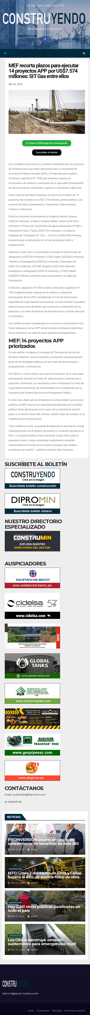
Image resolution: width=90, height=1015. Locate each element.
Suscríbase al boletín (74, 1010)
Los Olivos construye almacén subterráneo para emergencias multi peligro (42, 944)
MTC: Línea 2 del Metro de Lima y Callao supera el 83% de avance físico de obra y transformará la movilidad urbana (44, 877)
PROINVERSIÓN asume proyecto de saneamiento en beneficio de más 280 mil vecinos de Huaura (43, 843)
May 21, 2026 (18, 849)
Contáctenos (42, 1010)
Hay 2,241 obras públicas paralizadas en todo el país (44, 908)
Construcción (15, 835)
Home (31, 1010)
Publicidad (57, 1010)
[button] (84, 53)
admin (33, 849)
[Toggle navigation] (44, 53)
